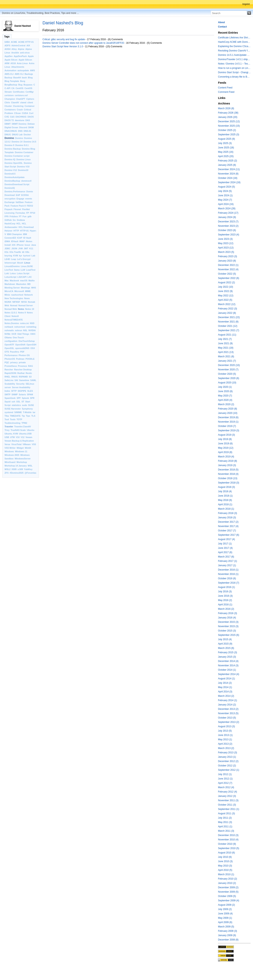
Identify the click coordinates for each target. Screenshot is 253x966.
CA (13, 88)
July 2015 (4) (225, 639)
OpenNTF (9, 344)
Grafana (21, 220)
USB (7, 437)
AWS (32, 70)
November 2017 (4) (228, 526)
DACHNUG (21, 117)
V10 (18, 437)
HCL (18, 223)
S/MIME (18, 412)
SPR (32, 398)
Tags (6, 36)
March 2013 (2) (226, 748)
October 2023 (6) (227, 230)
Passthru (14, 352)
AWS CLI (19, 74)
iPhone (20, 245)
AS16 (13, 63)
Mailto (31, 280)
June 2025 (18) (226, 147)
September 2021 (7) (228, 330)
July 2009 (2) (225, 909)
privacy (14, 362)
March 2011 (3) (226, 830)
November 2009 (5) (228, 891)
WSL (30, 466)
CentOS (20, 88)
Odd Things (23, 334)
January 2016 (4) (227, 617)
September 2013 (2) (228, 722)
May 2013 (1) (225, 739)
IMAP (22, 241)
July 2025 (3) (225, 143)
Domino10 (23, 170)
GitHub (8, 220)
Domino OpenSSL (14, 163)
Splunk (25, 398)
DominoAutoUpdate (15, 177)
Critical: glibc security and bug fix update (63, 39)
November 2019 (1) (228, 421)
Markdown (10, 284)
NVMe (7, 334)
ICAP (19, 238)
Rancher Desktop (23, 369)
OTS (7, 352)
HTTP (16, 230)
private (22, 362)
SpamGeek (10, 398)
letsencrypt (10, 263)
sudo (24, 405)
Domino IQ (10, 159)
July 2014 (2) (225, 683)
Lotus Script (23, 273)
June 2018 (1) (225, 495)
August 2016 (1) (226, 587)
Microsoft (19, 291)
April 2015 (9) (225, 643)
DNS (20, 131)
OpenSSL (9, 348)
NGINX (8, 302)
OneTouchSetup (26, 341)
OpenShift (20, 344)
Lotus (13, 273)
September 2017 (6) (228, 535)
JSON (14, 248)
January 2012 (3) (227, 796)
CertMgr (29, 92)
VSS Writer (10, 448)
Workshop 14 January (16, 466)
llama (17, 270)
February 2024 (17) (228, 212)
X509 (13, 469)
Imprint (246, 4)
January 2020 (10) (227, 413)
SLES (30, 391)
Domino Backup (13, 149)
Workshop (21, 462)
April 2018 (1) (225, 504)
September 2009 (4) (228, 900)
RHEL (7, 376)
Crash (20, 109)
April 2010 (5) (225, 870)
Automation (10, 70)
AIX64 (7, 49)
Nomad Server (25, 305)
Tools (12, 419)
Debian (31, 124)
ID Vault (27, 238)
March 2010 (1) (226, 874)
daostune (19, 120)
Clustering (18, 106)
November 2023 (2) (228, 226)
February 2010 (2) (227, 878)
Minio (7, 295)
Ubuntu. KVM (11, 433)
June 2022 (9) (225, 291)
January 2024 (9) (227, 217)
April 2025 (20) (226, 156)
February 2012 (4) (227, 791)
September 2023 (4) (228, 234)
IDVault (14, 241)
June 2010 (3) (225, 861)
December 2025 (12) (229, 121)
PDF (22, 352)
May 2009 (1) (225, 918)
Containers (10, 109)
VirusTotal (16, 444)
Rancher (9, 369)
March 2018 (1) (226, 508)
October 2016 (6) (227, 578)
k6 (23, 252)
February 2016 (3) (227, 613)
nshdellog (31, 327)
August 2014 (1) (226, 678)
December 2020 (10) (229, 365)
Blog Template (12, 81)
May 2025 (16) (225, 152)
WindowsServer (23, 458)
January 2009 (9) (227, 935)
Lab (33, 255)
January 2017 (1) (227, 565)
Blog (30, 77)
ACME (14, 42)
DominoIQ (10, 188)
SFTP (14, 391)
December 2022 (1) (228, 265)
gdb (29, 216)
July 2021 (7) (225, 339)
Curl (31, 113)
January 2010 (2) (227, 883)
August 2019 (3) (226, 434)
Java (33, 245)
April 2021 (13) (226, 352)
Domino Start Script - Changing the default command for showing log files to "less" (234, 72)
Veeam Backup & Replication (19, 441)
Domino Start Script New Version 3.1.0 (62, 46)
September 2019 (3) (228, 430)
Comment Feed (226, 92)
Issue (27, 245)
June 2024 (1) (225, 195)
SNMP (14, 394)
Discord (23, 127)
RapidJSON (10, 373)
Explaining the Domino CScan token (234, 46)
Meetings (25, 287)
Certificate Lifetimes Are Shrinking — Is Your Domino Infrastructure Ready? (234, 37)
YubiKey (28, 469)
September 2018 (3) (228, 482)
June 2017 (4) (225, 548)
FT (20, 216)
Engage (20, 198)
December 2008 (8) (228, 939)
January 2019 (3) (227, 465)
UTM (12, 437)
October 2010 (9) (227, 844)
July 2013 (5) (225, 730)
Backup (8, 77)
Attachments (17, 67)
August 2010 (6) (226, 852)
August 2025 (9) (226, 138)
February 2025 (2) (227, 160)
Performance (11, 355)
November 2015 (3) (228, 626)
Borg (22, 81)
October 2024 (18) (227, 178)
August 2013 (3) (226, 726)
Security (20, 384)
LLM (23, 270)
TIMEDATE (15, 416)
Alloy (14, 49)
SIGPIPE (22, 391)
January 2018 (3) (227, 517)
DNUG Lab (17, 134)
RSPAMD (23, 376)
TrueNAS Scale (18, 430)
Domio (29, 191)
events (28, 198)
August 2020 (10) (227, 382)
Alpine (21, 49)
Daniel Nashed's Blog (62, 22)
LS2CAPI (21, 277)
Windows (9, 451)
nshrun (18, 330)
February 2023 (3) (227, 256)
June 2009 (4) (225, 913)
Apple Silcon (11, 60)
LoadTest (30, 270)
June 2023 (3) (225, 239)
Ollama (8, 337)
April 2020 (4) (225, 400)
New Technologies (14, 298)
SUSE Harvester (13, 409)
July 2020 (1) (225, 387)
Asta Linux (22, 63)
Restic (29, 373)
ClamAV (15, 102)
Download (10, 195)
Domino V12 (11, 170)
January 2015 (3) (227, 656)
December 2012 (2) (228, 761)
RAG (30, 366)
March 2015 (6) (226, 648)
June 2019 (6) (225, 443)
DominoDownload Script (17, 184)
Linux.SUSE (27, 266)
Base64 (17, 77)
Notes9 (15, 316)
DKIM (31, 127)
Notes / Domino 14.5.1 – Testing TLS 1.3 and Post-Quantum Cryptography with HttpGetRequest (234, 63)
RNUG (14, 376)
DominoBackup (12, 181)
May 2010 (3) (225, 865)
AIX (28, 45)
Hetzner (8, 230)
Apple (31, 56)
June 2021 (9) (225, 343)
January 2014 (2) (227, 704)
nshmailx (9, 330)
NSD (32, 323)
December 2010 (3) (228, 835)
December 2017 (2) (228, 521)
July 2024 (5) (225, 191)
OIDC (33, 334)
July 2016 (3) (225, 591)
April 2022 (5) (225, 300)
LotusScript (10, 277)
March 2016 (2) (226, 609)
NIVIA (24, 302)
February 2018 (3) (227, 513)
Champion (10, 99)
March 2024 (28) (226, 208)
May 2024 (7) (225, 199)
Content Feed (225, 87)
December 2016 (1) (228, 569)
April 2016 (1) (225, 604)
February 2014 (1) (227, 700)
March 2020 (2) (226, 404)
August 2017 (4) (226, 539)
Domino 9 (9, 145)
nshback (9, 327)
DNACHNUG (11, 131)
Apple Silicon (25, 60)
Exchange (10, 202)
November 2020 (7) (228, 369)
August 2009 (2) (226, 904)
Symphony (27, 409)
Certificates (19, 92)
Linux (27, 263)
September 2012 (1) (228, 770)
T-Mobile (27, 412)
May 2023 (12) (225, 243)
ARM (7, 63)
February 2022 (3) (227, 308)
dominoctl (26, 181)
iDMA (7, 241)
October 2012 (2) (227, 765)
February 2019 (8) (227, 461)
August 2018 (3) (226, 487)
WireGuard (10, 462)
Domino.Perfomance (15, 191)
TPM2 (24, 423)
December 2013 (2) (228, 709)
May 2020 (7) (225, 395)
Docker (27, 134)
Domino (9, 138)
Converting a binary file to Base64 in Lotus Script (234, 76)
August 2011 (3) (226, 813)
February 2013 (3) (227, 752)
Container (29, 106)
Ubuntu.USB (25, 433)
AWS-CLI (9, 74)
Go (14, 220)
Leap (13, 259)
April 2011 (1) (225, 826)
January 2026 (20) (227, 117)
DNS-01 (27, 131)
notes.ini (24, 323)
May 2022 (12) (225, 295)
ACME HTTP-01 (26, 42)
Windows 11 (21, 451)
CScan (17, 113)
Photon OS (24, 355)
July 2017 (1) (225, 543)
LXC (29, 277)
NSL (25, 330)
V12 (22, 437)
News (27, 298)
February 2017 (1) (227, 561)
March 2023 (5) (226, 252)
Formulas (20, 213)
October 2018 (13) (227, 478)
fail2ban (20, 202)
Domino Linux (23, 159)
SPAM (30, 394)
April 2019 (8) (225, 452)
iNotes (29, 241)
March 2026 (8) (226, 108)
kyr (20, 255)
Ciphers (30, 99)
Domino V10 (23, 166)
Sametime (24, 380)
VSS (34, 444)
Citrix (7, 102)
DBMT (8, 124)
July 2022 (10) (225, 286)
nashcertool (17, 295)
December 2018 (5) (228, 469)
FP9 (6, 216)
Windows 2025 (12, 455)
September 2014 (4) (228, 674)
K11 (31, 248)
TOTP (19, 419)
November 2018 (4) (228, 474)
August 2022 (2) (226, 282)
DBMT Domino (19, 124)
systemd (9, 412)
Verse (7, 444)
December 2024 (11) (229, 169)
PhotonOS (10, 359)
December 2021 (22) (229, 317)
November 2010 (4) (228, 839)
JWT (26, 248)
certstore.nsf (21, 95)
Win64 (28, 448)
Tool (7, 419)
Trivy (7, 430)
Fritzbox (13, 216)
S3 (30, 376)
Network (28, 295)
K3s (6, 252)
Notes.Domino (12, 323)
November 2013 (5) (228, 713)
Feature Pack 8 (18, 206)
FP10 (32, 213)
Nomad (13, 305)
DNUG (8, 134)
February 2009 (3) (227, 931)
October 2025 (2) (227, 130)
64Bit (7, 42)
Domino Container (24, 152)
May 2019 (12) (225, 448)
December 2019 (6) (228, 417)
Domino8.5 (10, 174)
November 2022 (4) (228, 269)
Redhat (21, 373)
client (30, 102)
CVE (7, 117)
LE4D (7, 259)
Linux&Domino (12, 266)
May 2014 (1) (225, 687)
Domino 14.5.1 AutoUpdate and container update (234, 55)
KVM (15, 255)
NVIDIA (32, 330)
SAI (16, 380)
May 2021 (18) (225, 347)
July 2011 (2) (225, 817)
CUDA (25, 113)
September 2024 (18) (229, 182)
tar (34, 412)
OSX (32, 348)
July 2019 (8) (225, 439)
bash (24, 77)
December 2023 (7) (228, 221)
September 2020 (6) (228, 378)
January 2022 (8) (227, 313)
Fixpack (8, 209)
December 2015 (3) (228, 622)
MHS (33, 287)
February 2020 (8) (227, 408)
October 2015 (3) (227, 630)
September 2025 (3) (228, 134)
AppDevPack (20, 56)
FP (27, 213)
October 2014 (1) (227, 669)
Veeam (28, 437)
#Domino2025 (17, 473)
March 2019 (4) (226, 456)
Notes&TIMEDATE (14, 320)
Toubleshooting (12, 423)
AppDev (9, 56)
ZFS (6, 473)
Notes (21, 309)
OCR (13, 334)
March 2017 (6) (226, 556)
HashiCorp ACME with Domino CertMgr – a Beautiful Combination (234, 42)
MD (29, 284)
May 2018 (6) (225, 500)
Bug (20, 84)
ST (23, 401)
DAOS (30, 117)
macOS (23, 280)
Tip (23, 416)
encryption (10, 198)
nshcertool (19, 327)
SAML (33, 380)
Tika (7, 416)
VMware (27, 444)
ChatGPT (20, 99)
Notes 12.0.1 (11, 312)
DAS (27, 120)
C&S (12, 117)
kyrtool (26, 255)
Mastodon (21, 284)
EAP (18, 195)
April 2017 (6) (225, 552)
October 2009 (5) (227, 896)
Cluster (8, 106)
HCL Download (26, 227)
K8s (27, 252)
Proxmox (22, 366)
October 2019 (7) (227, 426)
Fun (24, 216)
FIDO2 (30, 206)
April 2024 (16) (226, 204)
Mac (7, 280)
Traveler (9, 426)
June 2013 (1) (225, 735)
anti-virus (25, 52)
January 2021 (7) (227, 360)
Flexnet (17, 209)
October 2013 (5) (227, 717)
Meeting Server (12, 287)
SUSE (31, 405)
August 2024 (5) (226, 186)
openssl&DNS (22, 348)
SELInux (30, 384)
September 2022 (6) (228, 278)
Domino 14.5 (30, 141)
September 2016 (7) (228, 582)
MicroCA (9, 291)
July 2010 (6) (225, 857)
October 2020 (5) (227, 374)
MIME (28, 291)
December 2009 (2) (228, 887)
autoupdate (23, 70)
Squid (7, 401)
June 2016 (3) (225, 595)
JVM (20, 248)
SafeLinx (9, 380)
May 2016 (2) (225, 600)
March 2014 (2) (226, 696)
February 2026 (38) (228, 112)
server (8, 387)
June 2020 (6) (225, 391)
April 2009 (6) (225, 922)
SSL (18, 401)
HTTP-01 (24, 230)
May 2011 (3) (225, 822)
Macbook (14, 280)
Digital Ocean (11, 127)
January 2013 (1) (227, 757)
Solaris (22, 394)
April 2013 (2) (225, 743)
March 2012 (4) (226, 787)
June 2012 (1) (225, 778)
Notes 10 (29, 309)
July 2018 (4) (225, 491)
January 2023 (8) (227, 260)
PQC (7, 362)
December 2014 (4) (228, 661)
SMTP (7, 394)
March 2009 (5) (226, 926)
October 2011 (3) (227, 804)
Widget (20, 448)
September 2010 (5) (228, 848)
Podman (20, 359)
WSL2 (7, 469)
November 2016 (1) (228, 574)
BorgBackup (11, 84)
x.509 (20, 469)
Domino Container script (17, 156)
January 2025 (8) (227, 165)
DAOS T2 (9, 120)
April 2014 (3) (225, 691)
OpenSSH (31, 344)
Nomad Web (11, 309)
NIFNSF (16, 302)
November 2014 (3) (228, 665)
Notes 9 (22, 312)
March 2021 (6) (226, 356)
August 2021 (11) (227, 334)
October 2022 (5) (227, 273)
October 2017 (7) (227, 530)
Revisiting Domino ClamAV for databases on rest (234, 50)
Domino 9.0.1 (22, 145)
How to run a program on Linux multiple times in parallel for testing (234, 68)
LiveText (9, 270)
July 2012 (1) (225, 774)
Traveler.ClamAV (22, 426)
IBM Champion (14, 234)
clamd (23, 102)
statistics (16, 405)
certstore (9, 95)
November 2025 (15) (229, 125)
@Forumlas (30, 473)
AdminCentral (18, 45)
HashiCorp (10, 223)
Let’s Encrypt (24, 259)
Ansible (15, 52)
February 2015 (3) (227, 652)
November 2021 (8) (228, 321)
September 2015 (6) (228, 635)
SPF (19, 398)
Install (8, 245)
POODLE (30, 359)
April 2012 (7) (225, 783)
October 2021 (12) (227, 326)
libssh (20, 263)
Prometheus (11, 366)
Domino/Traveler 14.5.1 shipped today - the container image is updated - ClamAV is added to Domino (234, 59)
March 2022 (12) (226, 304)
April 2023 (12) (226, 247)
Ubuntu (30, 430)
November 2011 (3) (228, 800)
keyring (8, 255)
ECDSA (25, 195)
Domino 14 (16, 141)
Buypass (28, 84)
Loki (7, 273)
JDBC (7, 248)
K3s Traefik (15, 252)
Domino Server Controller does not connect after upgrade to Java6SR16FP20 (83, 43)
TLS (33, 416)
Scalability (10, 384)
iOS (14, 245)
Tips (28, 416)
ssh (13, 401)
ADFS (7, 45)
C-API (7, 88)
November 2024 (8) (228, 173)
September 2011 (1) (228, 809)
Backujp (29, 74)
